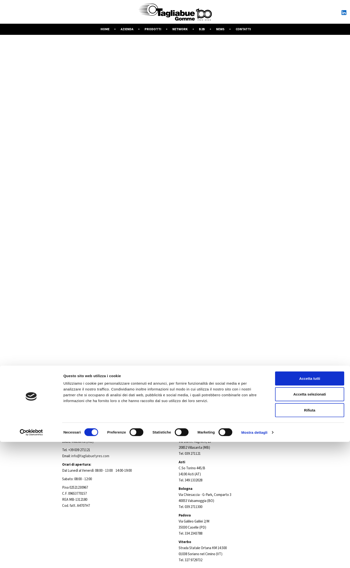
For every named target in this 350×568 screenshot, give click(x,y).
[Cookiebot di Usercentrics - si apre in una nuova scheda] (31, 558)
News (220, 29)
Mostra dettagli (254, 558)
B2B (202, 29)
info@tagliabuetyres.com (90, 456)
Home (105, 29)
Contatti (243, 29)
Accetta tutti (309, 504)
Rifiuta (309, 536)
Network (180, 29)
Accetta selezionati (309, 520)
